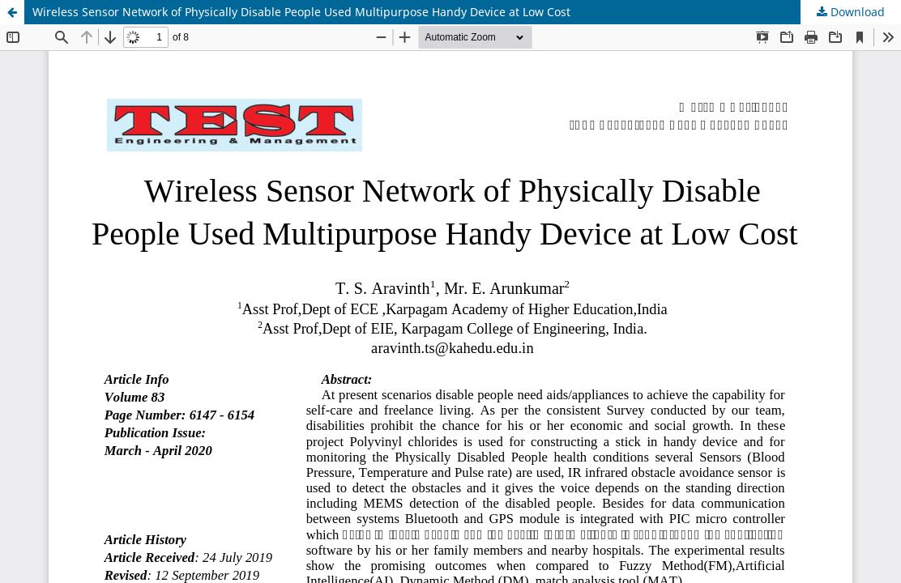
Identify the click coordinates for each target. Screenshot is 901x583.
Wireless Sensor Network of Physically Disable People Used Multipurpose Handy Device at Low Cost (301, 11)
